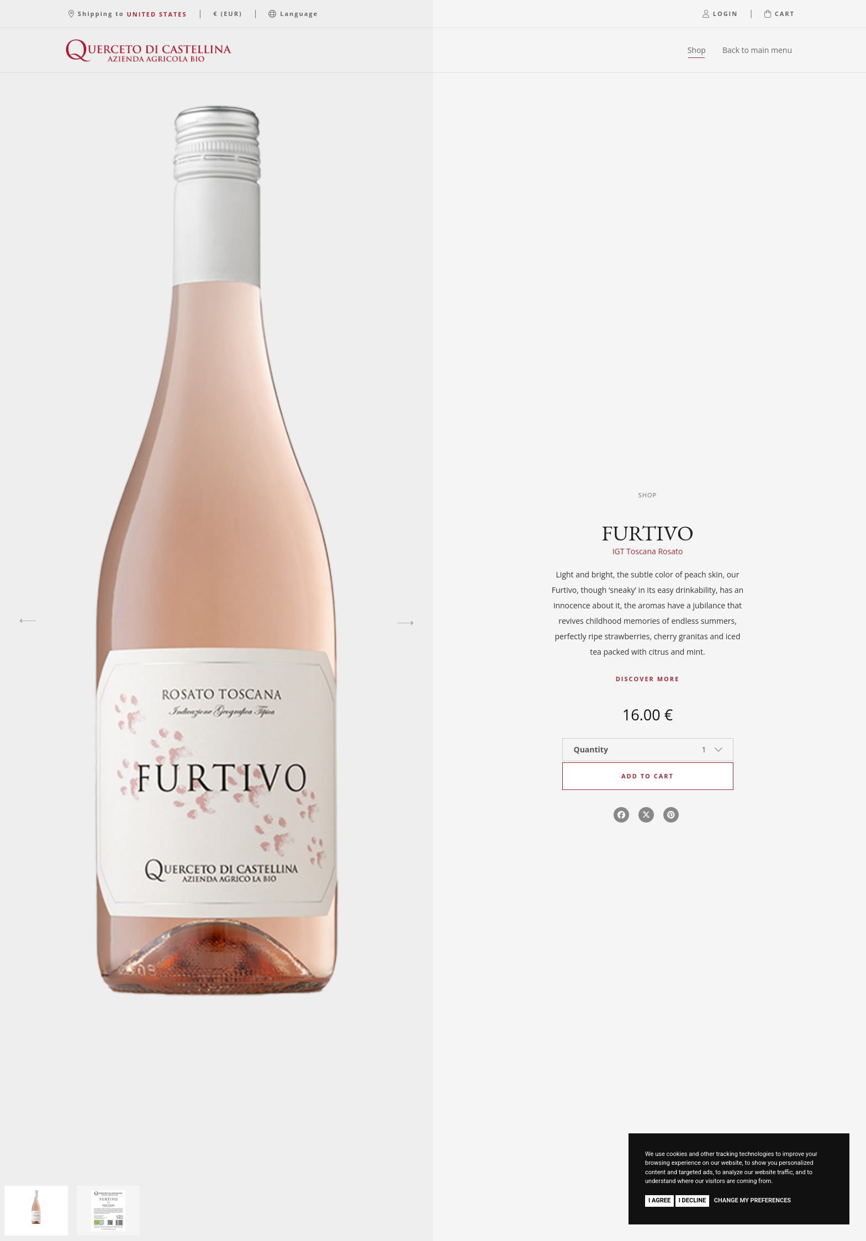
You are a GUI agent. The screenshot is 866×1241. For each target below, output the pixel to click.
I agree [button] (659, 1200)
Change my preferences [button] (752, 1200)
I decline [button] (692, 1200)
